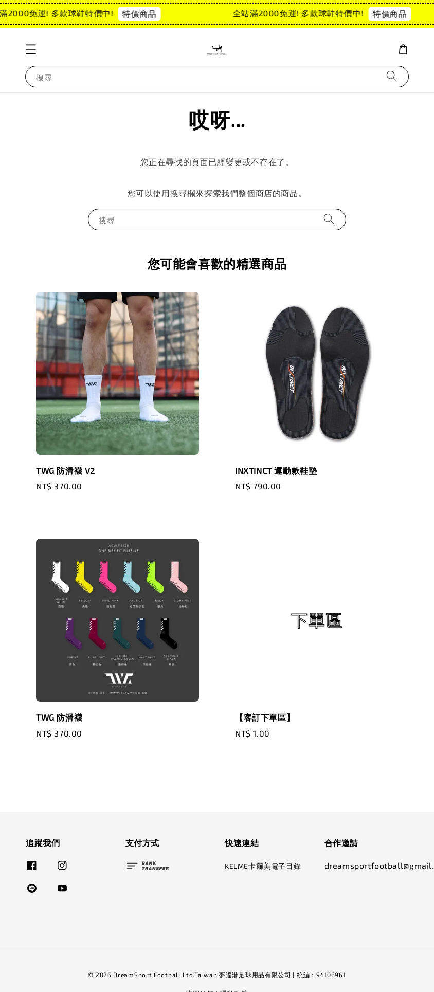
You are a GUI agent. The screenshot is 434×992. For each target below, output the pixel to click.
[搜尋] (391, 76)
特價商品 (143, 14)
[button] (31, 49)
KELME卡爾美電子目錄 (263, 865)
